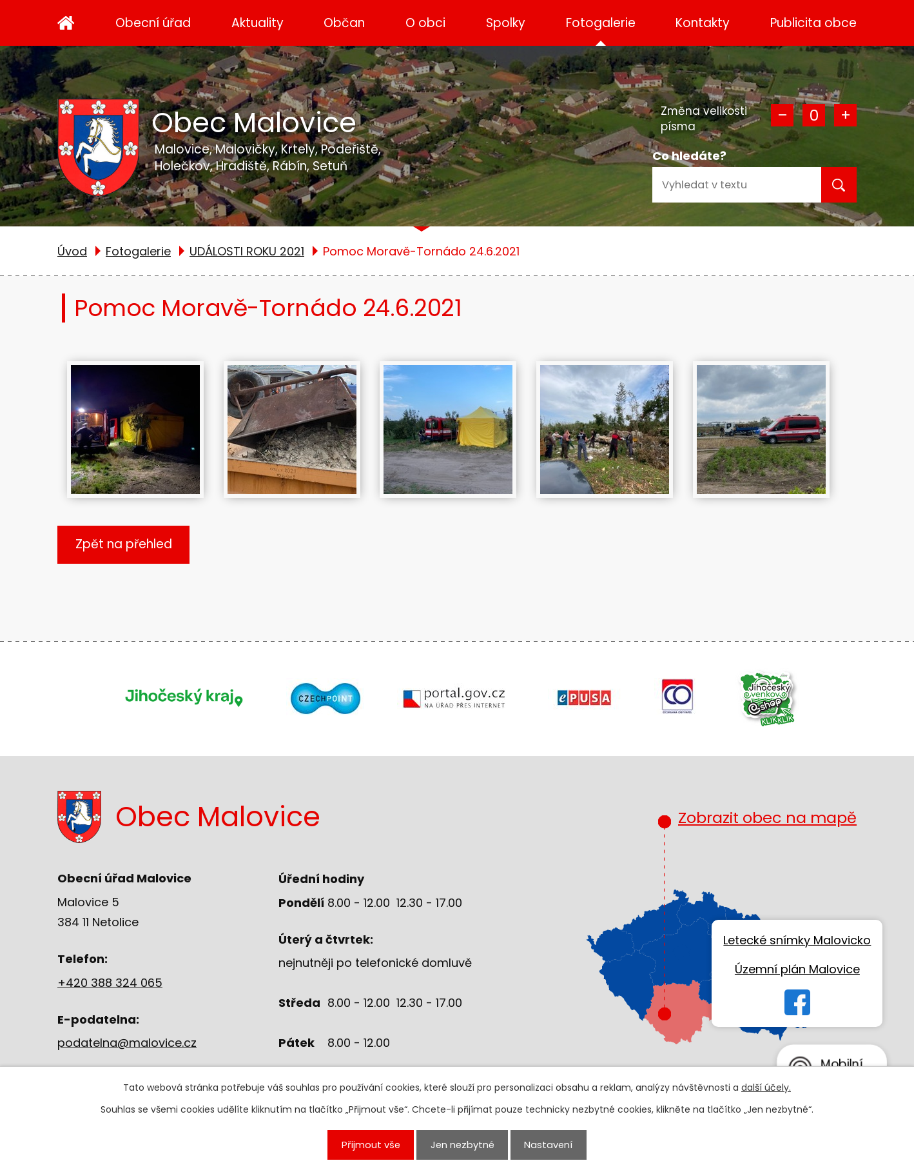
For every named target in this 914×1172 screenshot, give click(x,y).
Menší (782, 115)
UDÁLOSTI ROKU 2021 (247, 251)
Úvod (66, 23)
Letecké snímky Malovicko (797, 940)
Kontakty (703, 23)
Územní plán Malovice (797, 969)
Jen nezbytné (462, 1144)
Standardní (813, 115)
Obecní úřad (153, 23)
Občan (344, 23)
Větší (845, 115)
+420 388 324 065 (109, 983)
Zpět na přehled (123, 544)
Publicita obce (813, 23)
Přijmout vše (371, 1144)
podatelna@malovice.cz (127, 1043)
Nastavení (548, 1144)
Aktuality (257, 23)
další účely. (766, 1087)
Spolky (505, 23)
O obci (425, 23)
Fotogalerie (601, 23)
